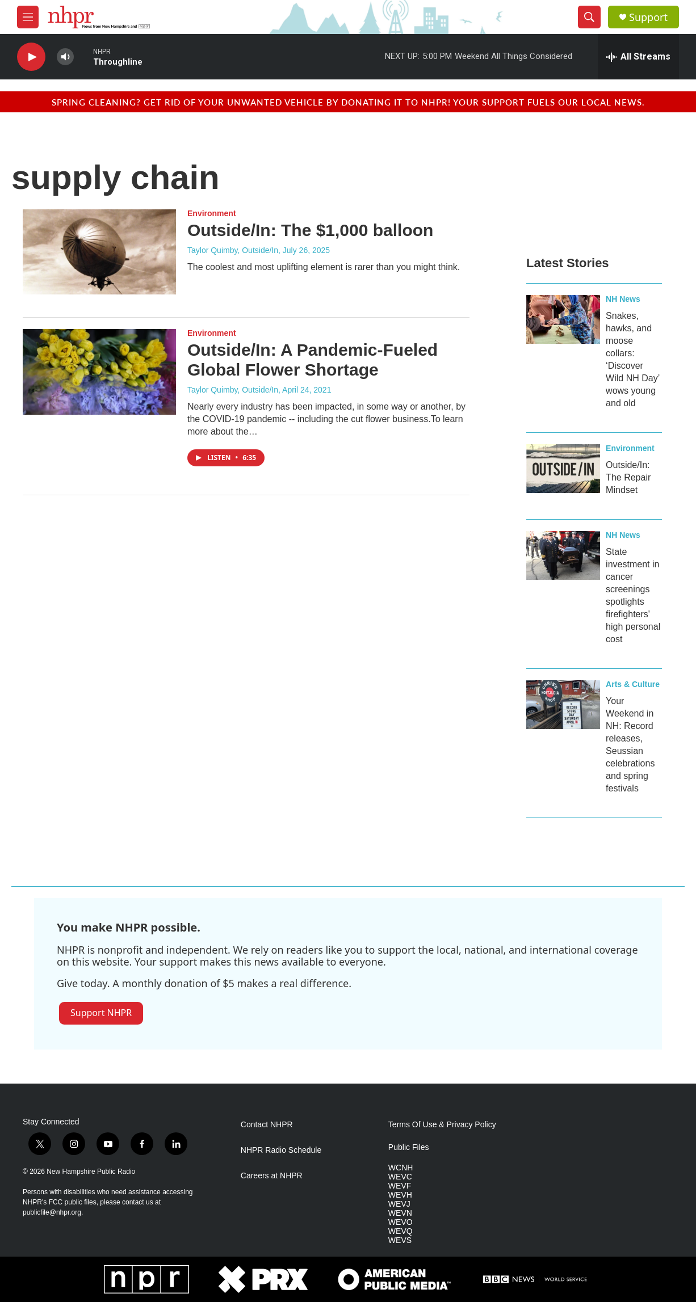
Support (648, 17)
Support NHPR (101, 1012)
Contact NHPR (267, 1124)
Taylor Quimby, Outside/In (232, 250)
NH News (623, 299)
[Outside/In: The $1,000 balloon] (99, 251)
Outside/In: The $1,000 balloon (310, 230)
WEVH (400, 1195)
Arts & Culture (633, 684)
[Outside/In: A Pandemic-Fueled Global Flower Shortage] (99, 371)
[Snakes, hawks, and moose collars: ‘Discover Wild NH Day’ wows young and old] (563, 319)
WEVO (400, 1222)
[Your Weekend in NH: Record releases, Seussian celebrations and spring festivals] (563, 704)
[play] (31, 57)
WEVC (400, 1177)
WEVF (399, 1186)
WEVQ (400, 1231)
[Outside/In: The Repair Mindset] (563, 468)
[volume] (65, 57)
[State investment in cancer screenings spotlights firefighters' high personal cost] (563, 555)
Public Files (408, 1147)
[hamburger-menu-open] (28, 17)
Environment (211, 213)
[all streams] (638, 56)
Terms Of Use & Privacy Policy (442, 1124)
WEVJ (399, 1204)
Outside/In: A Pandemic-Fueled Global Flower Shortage (312, 359)
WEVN (400, 1213)
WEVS (400, 1240)
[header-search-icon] (589, 17)
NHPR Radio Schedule (281, 1150)
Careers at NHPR (272, 1176)
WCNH (400, 1168)
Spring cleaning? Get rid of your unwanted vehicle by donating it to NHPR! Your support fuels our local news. (348, 102)
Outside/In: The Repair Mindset (628, 477)
